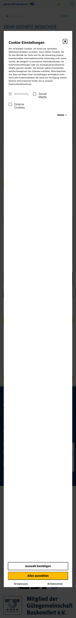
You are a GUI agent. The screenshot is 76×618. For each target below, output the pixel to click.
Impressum (21, 584)
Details (60, 115)
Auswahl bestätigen (38, 566)
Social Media (40, 95)
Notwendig (18, 93)
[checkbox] (10, 93)
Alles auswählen (38, 575)
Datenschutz (55, 584)
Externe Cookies (17, 106)
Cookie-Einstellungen (27, 43)
